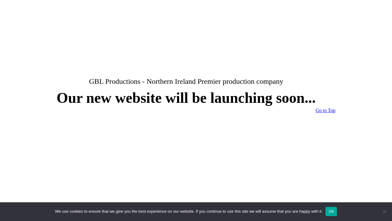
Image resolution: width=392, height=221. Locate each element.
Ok (331, 211)
